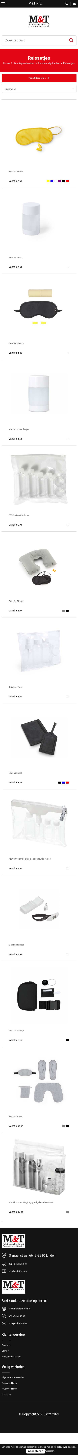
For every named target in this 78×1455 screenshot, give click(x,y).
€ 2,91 (17, 529)
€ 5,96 (17, 959)
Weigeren (49, 1451)
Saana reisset (18, 778)
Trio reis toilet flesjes (24, 434)
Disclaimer (9, 1416)
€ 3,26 (17, 787)
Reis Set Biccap (20, 1035)
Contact (7, 1363)
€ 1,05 (17, 357)
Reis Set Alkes (19, 1121)
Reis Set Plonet (20, 606)
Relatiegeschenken (27, 63)
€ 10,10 (18, 1131)
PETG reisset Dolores (24, 520)
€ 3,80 (17, 873)
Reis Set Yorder (20, 176)
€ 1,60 (17, 701)
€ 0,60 (17, 186)
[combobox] (34, 40)
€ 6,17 (17, 1045)
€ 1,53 (17, 443)
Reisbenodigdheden (58, 63)
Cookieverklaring (13, 1401)
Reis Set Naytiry (20, 348)
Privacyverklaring (13, 1408)
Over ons (8, 1356)
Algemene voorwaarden (18, 1393)
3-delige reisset (20, 949)
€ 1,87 (17, 615)
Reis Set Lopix (19, 262)
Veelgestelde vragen (16, 1371)
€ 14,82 (18, 1217)
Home (6, 63)
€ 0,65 (17, 272)
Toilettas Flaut (19, 692)
